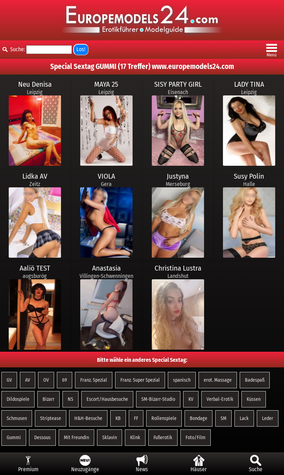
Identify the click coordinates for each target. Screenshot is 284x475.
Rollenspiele (164, 418)
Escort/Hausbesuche (107, 399)
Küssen (254, 399)
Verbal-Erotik (220, 399)
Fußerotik (163, 438)
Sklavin (109, 438)
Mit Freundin (76, 438)
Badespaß (254, 380)
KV (190, 399)
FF (136, 418)
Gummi (14, 438)
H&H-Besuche (88, 418)
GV (9, 380)
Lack (244, 418)
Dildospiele (18, 399)
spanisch (181, 380)
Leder (267, 418)
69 (64, 380)
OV (46, 380)
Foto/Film (195, 438)
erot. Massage (218, 380)
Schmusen (17, 418)
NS (70, 399)
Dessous (42, 438)
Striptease (50, 418)
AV (27, 380)
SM (223, 418)
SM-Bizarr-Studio (158, 399)
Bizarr (48, 399)
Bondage (198, 418)
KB (118, 418)
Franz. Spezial (93, 380)
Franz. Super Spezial (140, 380)
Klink (135, 438)
